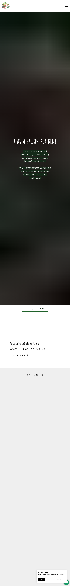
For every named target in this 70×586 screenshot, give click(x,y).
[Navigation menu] (66, 6)
